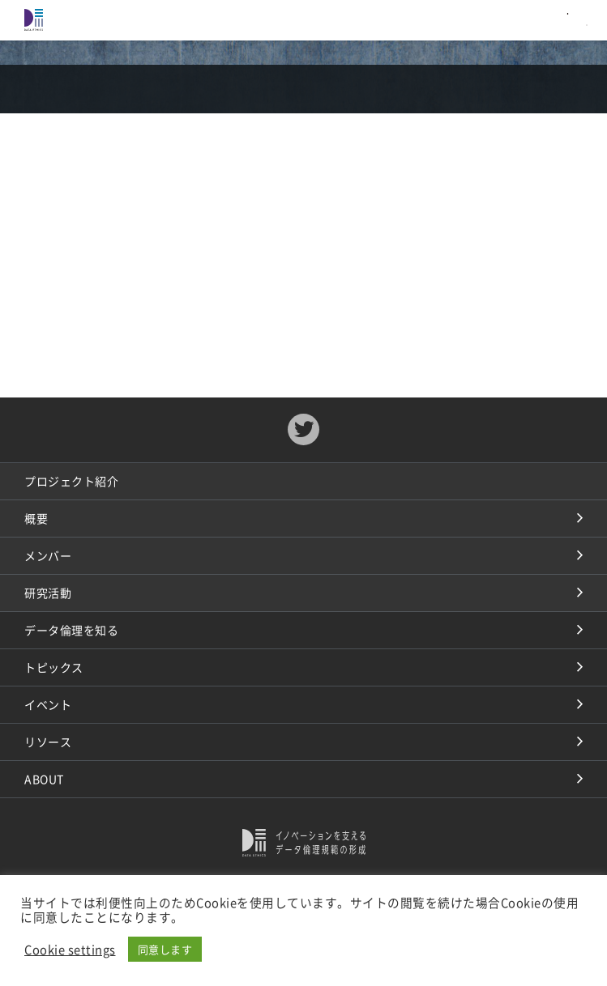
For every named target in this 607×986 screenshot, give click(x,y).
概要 (36, 518)
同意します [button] (165, 949)
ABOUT (44, 779)
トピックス (53, 667)
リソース (47, 741)
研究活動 (47, 592)
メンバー (47, 555)
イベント (47, 704)
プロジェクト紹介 (71, 481)
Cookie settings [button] (70, 949)
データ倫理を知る (71, 630)
